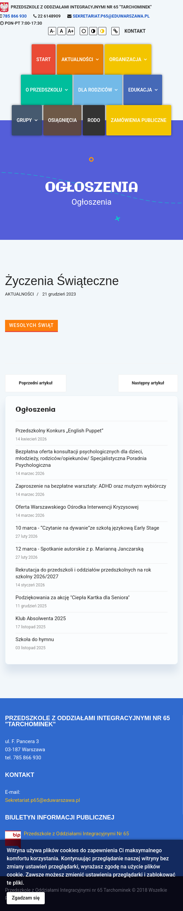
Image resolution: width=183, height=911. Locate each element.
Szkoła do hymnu (91, 643)
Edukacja (140, 90)
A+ (71, 31)
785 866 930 (15, 16)
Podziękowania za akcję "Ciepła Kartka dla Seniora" (91, 601)
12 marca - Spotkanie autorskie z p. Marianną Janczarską (91, 553)
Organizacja (125, 59)
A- (52, 31)
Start (43, 59)
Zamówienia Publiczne (139, 120)
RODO (93, 120)
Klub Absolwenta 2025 (91, 622)
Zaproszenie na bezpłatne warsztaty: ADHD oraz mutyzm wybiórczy (91, 490)
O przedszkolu (44, 90)
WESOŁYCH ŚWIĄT (31, 325)
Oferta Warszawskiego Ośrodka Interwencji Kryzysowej (91, 511)
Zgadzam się (26, 898)
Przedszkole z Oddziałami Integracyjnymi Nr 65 (76, 834)
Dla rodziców (95, 90)
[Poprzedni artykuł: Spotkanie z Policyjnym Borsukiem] (35, 383)
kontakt (135, 31)
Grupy (24, 120)
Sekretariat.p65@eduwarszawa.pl (111, 16)
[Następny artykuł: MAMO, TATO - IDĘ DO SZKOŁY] (148, 383)
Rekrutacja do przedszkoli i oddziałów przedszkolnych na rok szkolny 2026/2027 (91, 577)
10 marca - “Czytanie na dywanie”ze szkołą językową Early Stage (91, 532)
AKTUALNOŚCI (77, 59)
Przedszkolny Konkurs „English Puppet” (91, 435)
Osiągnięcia (62, 120)
